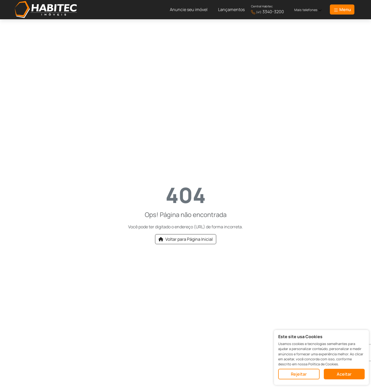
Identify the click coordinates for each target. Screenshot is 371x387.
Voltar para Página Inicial (185, 239)
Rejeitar (299, 374)
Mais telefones (308, 9)
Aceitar (344, 374)
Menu (342, 10)
